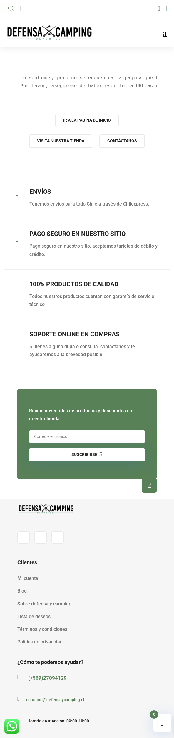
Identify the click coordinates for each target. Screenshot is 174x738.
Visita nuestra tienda (60, 140)
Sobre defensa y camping (44, 604)
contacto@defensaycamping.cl (55, 699)
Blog (22, 591)
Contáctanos (122, 140)
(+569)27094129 (47, 678)
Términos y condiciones (42, 629)
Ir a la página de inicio (87, 120)
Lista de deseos (34, 616)
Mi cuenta (27, 578)
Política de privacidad (40, 642)
